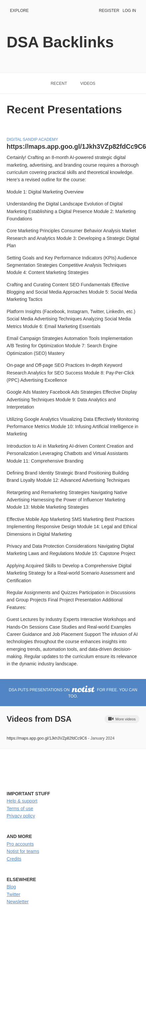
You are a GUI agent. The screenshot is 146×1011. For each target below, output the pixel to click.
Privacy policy (21, 815)
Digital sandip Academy (32, 139)
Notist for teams (23, 851)
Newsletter (18, 901)
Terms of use (20, 808)
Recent (59, 83)
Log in (129, 10)
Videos (87, 83)
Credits (14, 859)
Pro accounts (20, 844)
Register (109, 10)
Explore (19, 10)
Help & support (22, 801)
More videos (122, 718)
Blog (11, 886)
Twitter (13, 894)
